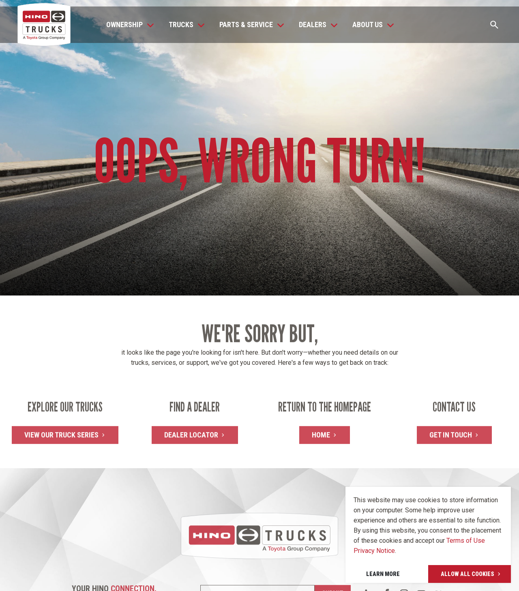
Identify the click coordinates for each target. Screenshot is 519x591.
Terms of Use (465, 540)
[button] (128, 24)
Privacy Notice (374, 551)
